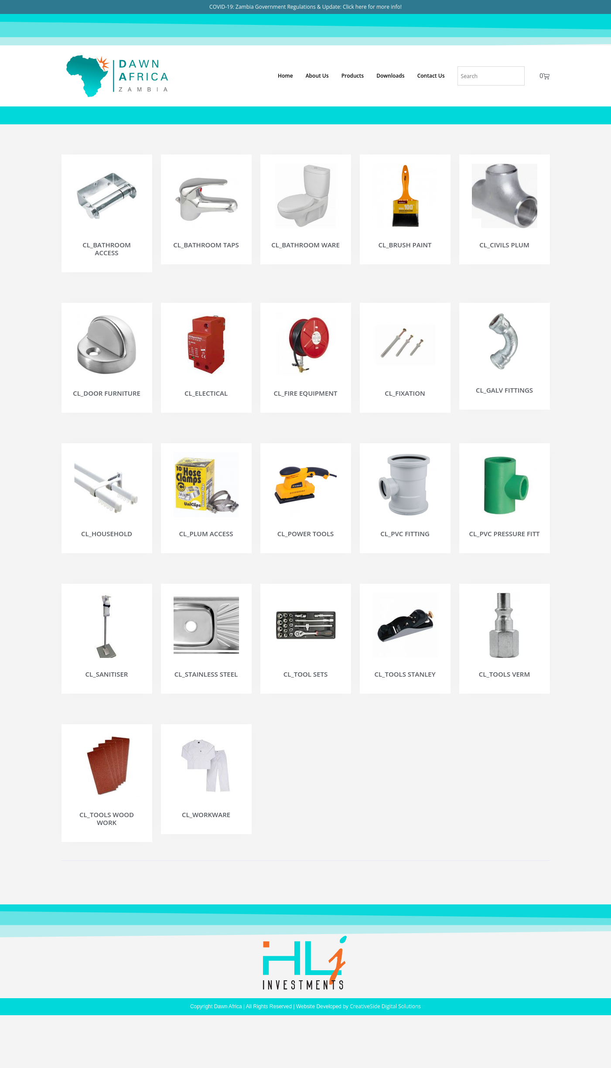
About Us (317, 75)
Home (285, 75)
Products (352, 75)
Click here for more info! (372, 6)
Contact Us (431, 75)
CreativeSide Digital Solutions (385, 1045)
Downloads (390, 75)
